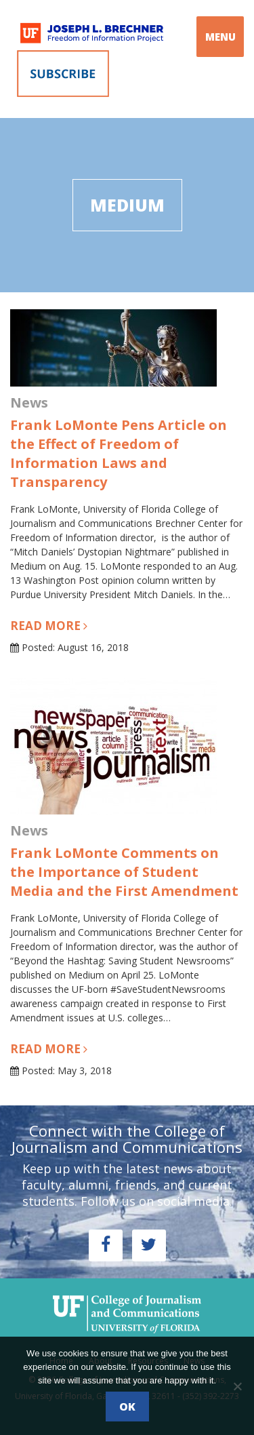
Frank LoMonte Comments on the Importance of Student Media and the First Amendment (124, 872)
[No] (237, 1386)
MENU (220, 36)
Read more (48, 625)
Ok (127, 1406)
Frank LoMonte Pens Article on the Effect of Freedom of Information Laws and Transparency (118, 453)
